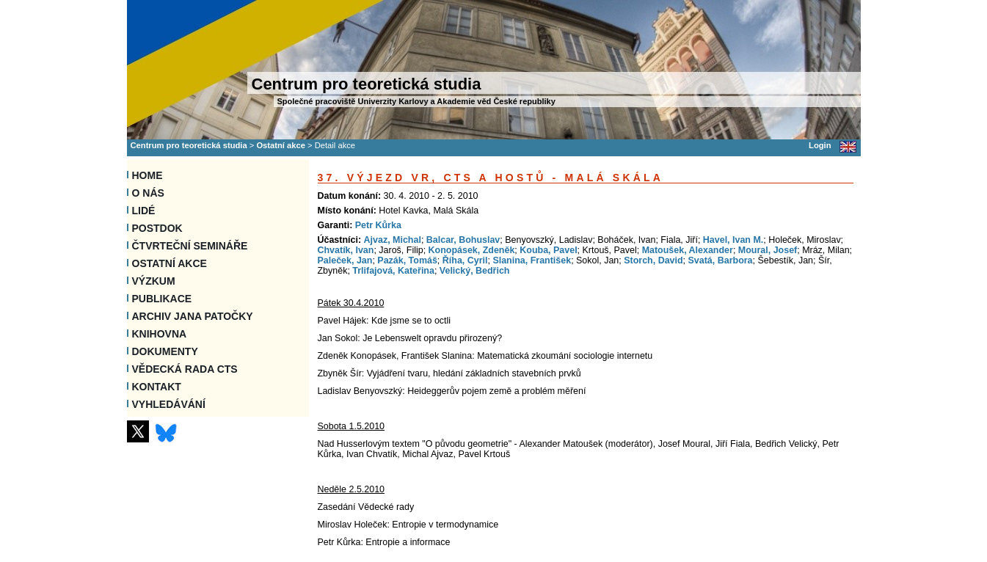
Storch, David (653, 260)
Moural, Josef (767, 250)
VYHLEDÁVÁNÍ (168, 404)
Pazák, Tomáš (407, 260)
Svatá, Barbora (720, 260)
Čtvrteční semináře (190, 246)
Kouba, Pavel (548, 250)
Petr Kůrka (378, 225)
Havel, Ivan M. (733, 240)
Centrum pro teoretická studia (189, 145)
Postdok (157, 228)
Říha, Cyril (465, 260)
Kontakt (156, 387)
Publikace (162, 298)
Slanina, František (531, 260)
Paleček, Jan (345, 260)
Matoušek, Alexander (687, 250)
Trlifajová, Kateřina (393, 271)
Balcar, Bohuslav (463, 240)
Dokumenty (165, 351)
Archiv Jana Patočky (192, 316)
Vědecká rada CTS (185, 369)
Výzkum (153, 281)
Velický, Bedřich (475, 271)
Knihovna (159, 334)
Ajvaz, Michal (392, 240)
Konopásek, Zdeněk (472, 250)
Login (820, 145)
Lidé (144, 210)
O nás (148, 193)
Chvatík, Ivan (346, 250)
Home (147, 175)
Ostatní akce (280, 145)
